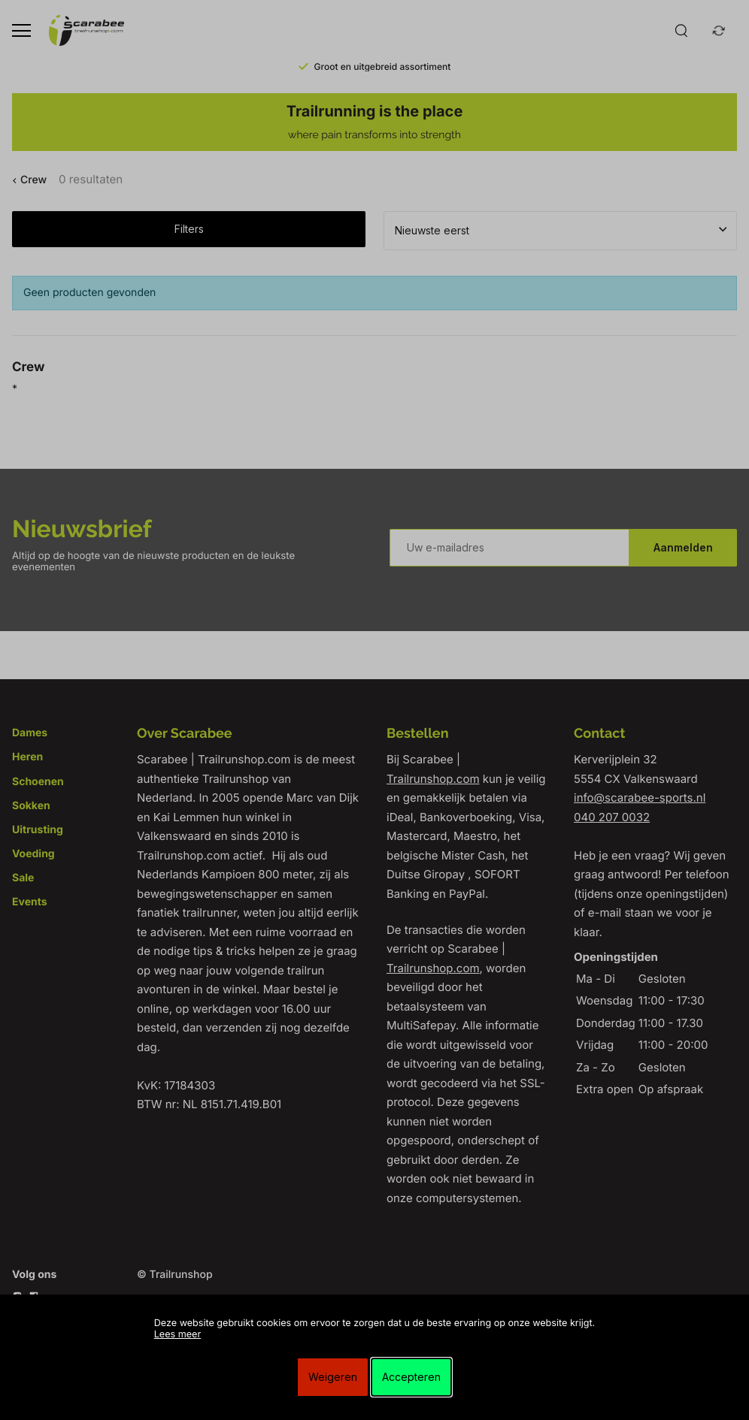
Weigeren (332, 1376)
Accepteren (411, 1376)
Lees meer (177, 1334)
